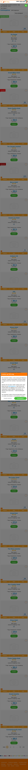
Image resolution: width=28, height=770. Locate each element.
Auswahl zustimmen (8, 398)
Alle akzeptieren (20, 398)
